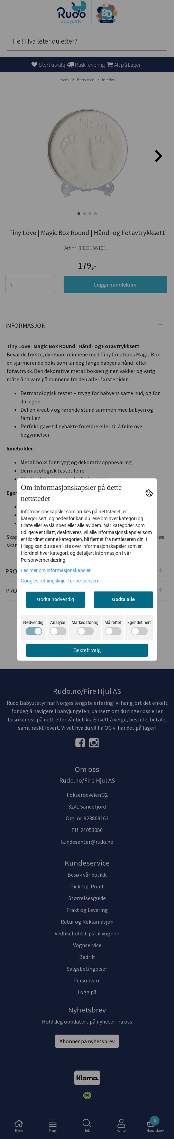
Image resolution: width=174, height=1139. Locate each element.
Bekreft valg (87, 650)
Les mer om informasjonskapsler (56, 570)
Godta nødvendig (55, 599)
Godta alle (123, 599)
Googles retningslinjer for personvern (60, 580)
